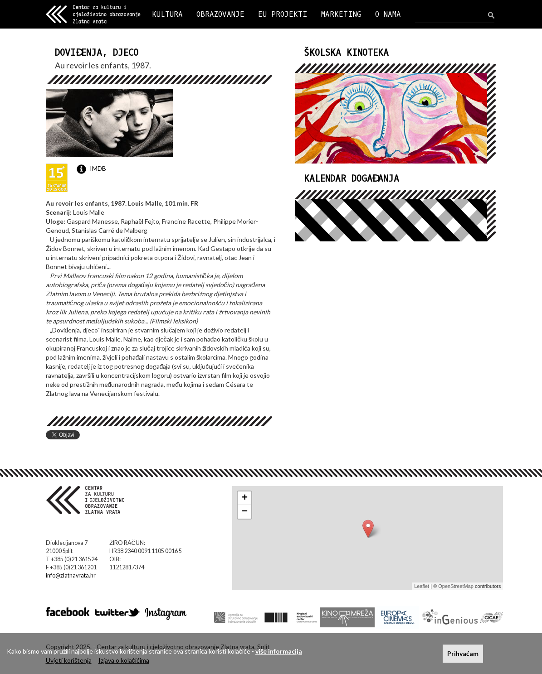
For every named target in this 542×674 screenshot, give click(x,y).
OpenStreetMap (456, 586)
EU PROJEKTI (283, 14)
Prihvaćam (463, 653)
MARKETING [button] (341, 14)
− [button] (245, 512)
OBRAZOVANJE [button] (220, 14)
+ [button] (245, 498)
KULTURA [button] (167, 14)
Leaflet (421, 586)
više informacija (278, 651)
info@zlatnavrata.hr (71, 575)
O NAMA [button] (388, 14)
